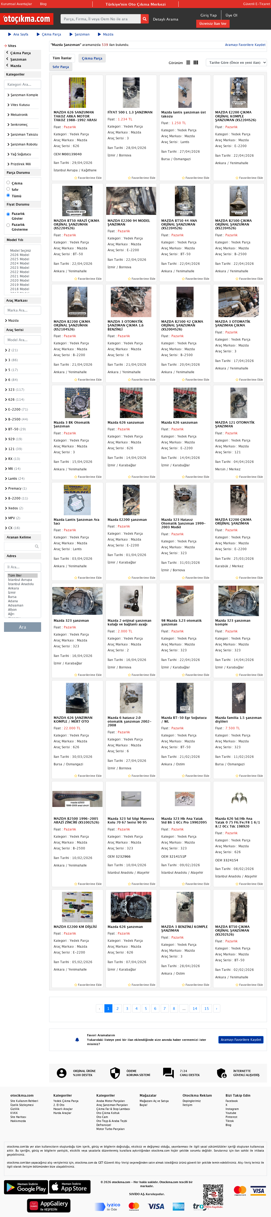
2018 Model (23, 289)
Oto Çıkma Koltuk (108, 1112)
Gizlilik (14, 1108)
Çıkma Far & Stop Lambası (113, 1108)
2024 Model (23, 263)
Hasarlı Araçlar (63, 1108)
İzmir (22, 592)
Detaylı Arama (165, 19)
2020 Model (23, 280)
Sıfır (15, 190)
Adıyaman (22, 605)
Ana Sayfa (18, 34)
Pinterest (231, 1116)
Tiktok (230, 1121)
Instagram (232, 1108)
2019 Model (23, 285)
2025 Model (23, 259)
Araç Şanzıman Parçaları (112, 1104)
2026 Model (23, 255)
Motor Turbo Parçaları (110, 1129)
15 (206, 1008)
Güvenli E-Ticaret (256, 4)
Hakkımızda (18, 1121)
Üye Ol (231, 15)
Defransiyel (103, 1125)
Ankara (22, 588)
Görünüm (176, 63)
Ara (22, 627)
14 (195, 1008)
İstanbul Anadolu (22, 584)
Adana (22, 601)
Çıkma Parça (49, 34)
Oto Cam (102, 1116)
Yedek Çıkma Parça (65, 1100)
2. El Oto (58, 1104)
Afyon (22, 610)
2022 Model (23, 272)
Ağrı (22, 614)
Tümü (16, 196)
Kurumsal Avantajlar (16, 4)
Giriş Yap (209, 15)
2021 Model (23, 276)
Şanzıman (79, 34)
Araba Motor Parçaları (110, 1100)
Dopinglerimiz (192, 1100)
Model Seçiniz (23, 251)
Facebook (232, 1100)
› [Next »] (216, 1008)
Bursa (22, 597)
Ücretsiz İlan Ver (212, 24)
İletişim (187, 1104)
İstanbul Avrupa (22, 580)
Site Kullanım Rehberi (24, 1100)
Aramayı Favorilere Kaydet (244, 45)
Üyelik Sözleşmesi (22, 1104)
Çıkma (17, 183)
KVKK (14, 1112)
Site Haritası (18, 1116)
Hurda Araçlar (62, 1112)
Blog (43, 4)
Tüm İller (22, 575)
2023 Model (23, 268)
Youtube (231, 1112)
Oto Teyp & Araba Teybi (111, 1121)
